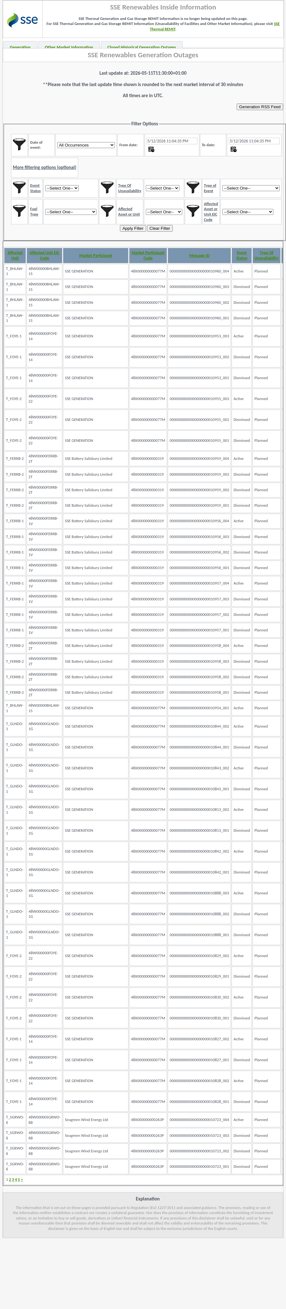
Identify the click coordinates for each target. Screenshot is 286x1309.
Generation (20, 47)
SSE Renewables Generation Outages (143, 54)
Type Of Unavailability (266, 255)
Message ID (199, 255)
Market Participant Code (148, 255)
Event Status (241, 255)
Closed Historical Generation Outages (142, 47)
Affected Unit (15, 255)
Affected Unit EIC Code (44, 255)
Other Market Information (69, 47)
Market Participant (95, 255)
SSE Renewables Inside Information (163, 7)
